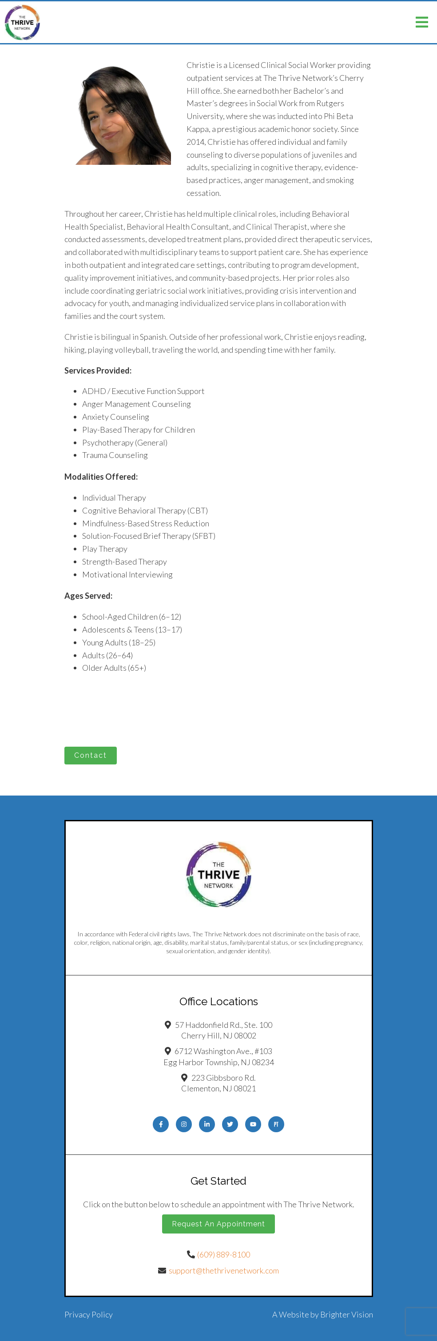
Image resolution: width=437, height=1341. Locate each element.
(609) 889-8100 (223, 1254)
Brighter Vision (346, 1314)
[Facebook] (161, 1124)
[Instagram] (184, 1124)
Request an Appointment (218, 1224)
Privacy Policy (88, 1314)
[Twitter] (230, 1124)
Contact (90, 755)
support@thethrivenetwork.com (224, 1270)
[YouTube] (253, 1124)
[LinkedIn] (207, 1124)
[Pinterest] (276, 1124)
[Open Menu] (422, 22)
